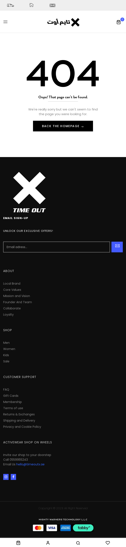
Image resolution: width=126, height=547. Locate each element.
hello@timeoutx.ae (30, 464)
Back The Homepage (61, 126)
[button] (118, 22)
